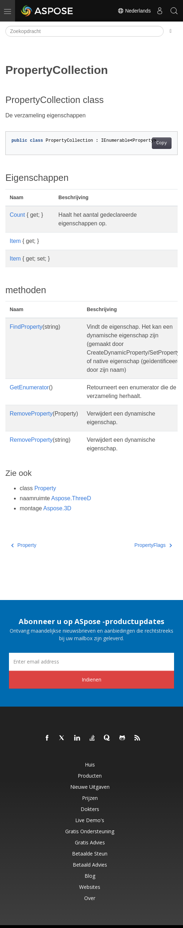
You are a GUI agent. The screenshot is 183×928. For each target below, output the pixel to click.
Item (15, 241)
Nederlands (134, 11)
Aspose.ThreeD (71, 498)
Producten (90, 775)
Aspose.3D (57, 508)
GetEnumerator (29, 387)
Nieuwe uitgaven (90, 786)
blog (90, 875)
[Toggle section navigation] (170, 31)
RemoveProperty (31, 414)
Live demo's (89, 820)
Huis (90, 764)
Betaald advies (90, 864)
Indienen (91, 679)
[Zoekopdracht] (84, 31)
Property (45, 488)
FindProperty (26, 327)
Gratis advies (90, 842)
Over (89, 898)
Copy (161, 143)
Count (17, 215)
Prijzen (90, 798)
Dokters (90, 809)
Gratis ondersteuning (89, 831)
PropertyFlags (153, 545)
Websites (89, 887)
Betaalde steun (89, 853)
